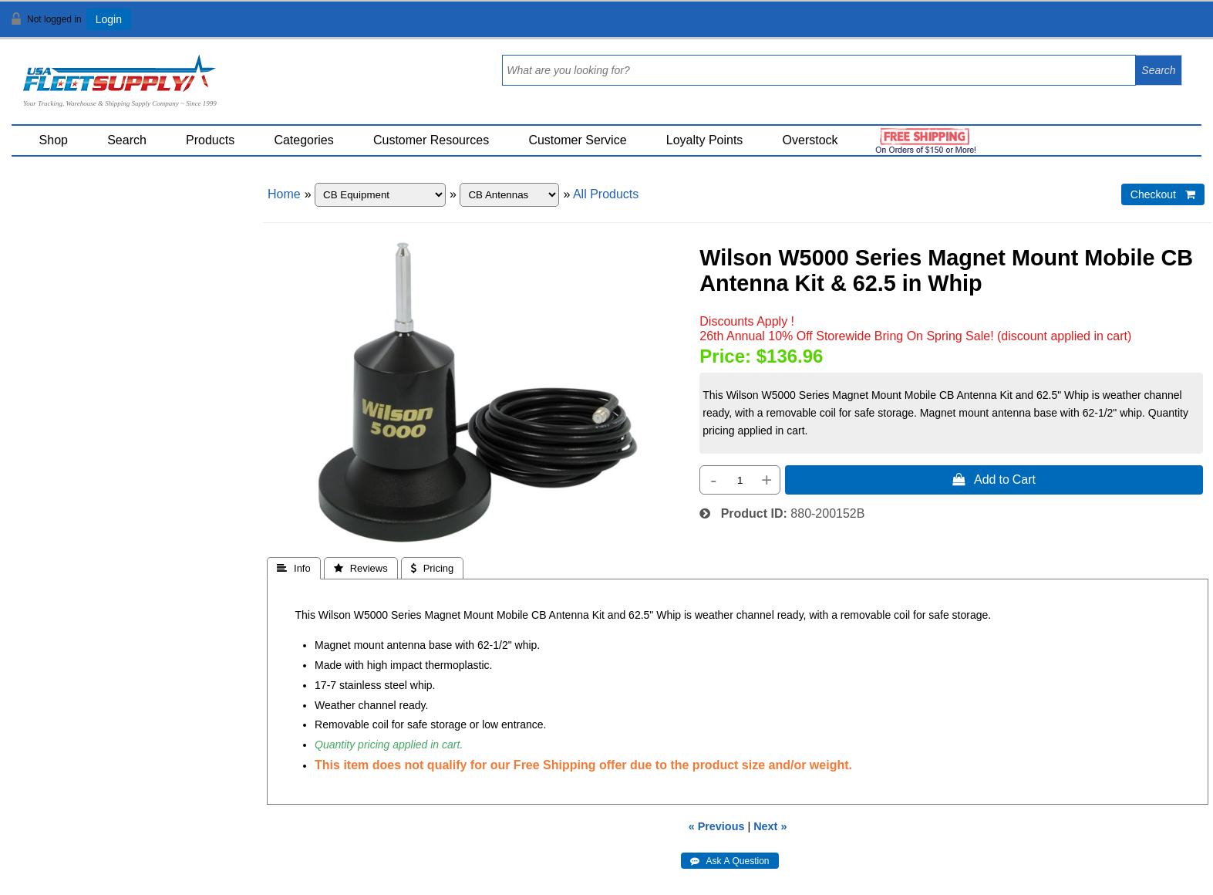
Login (109, 19)
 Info (294, 568)
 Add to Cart (994, 479)
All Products (606, 194)
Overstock (810, 140)
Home (284, 194)
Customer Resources (431, 140)
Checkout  (1162, 194)
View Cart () (1153, 26)
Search (127, 140)
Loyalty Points (704, 140)
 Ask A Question (730, 861)
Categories (303, 140)
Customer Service (577, 140)
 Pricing (432, 568)
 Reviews (361, 568)
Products (210, 140)
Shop (53, 140)
